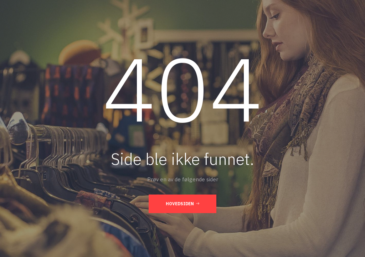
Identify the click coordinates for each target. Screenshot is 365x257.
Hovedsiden (182, 203)
